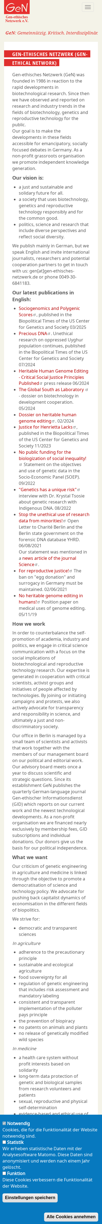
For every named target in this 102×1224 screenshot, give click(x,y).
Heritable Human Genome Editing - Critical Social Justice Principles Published (53, 377)
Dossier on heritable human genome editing (47, 418)
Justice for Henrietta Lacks (47, 427)
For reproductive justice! (46, 571)
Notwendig (18, 1132)
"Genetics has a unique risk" (50, 490)
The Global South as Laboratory (54, 389)
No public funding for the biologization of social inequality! (52, 457)
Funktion (16, 1182)
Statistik (15, 1151)
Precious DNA (35, 333)
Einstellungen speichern (30, 1206)
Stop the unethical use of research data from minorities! (54, 517)
